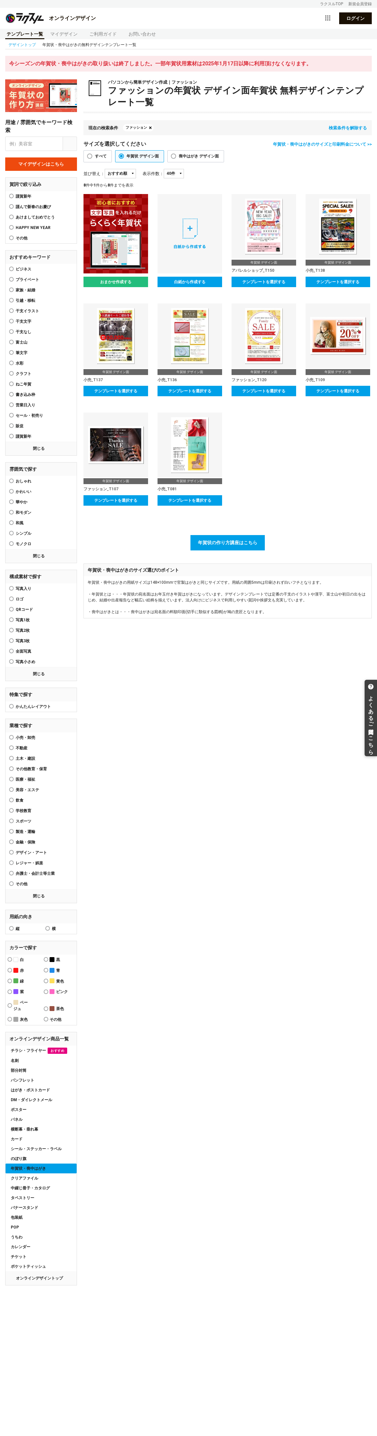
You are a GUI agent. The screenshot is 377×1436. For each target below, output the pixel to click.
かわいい (23, 491)
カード (17, 1139)
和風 (19, 523)
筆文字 (21, 353)
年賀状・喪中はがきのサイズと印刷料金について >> (322, 144)
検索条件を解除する (348, 127)
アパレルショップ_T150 (253, 270)
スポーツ (23, 821)
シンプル (23, 533)
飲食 (19, 800)
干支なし (23, 332)
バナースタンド (24, 1207)
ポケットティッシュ (28, 1266)
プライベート (27, 279)
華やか (21, 502)
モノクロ (23, 544)
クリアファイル (24, 1178)
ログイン (355, 18)
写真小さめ (25, 662)
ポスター (18, 1109)
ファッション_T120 (249, 380)
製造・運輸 (25, 831)
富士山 (21, 342)
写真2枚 (23, 630)
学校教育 (23, 810)
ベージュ (20, 1005)
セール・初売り (29, 415)
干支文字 (23, 321)
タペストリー (22, 1198)
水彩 (19, 363)
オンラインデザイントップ (39, 1278)
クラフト (23, 373)
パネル (17, 1119)
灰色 (20, 1019)
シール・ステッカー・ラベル (36, 1149)
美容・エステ (27, 790)
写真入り (23, 588)
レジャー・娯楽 (29, 863)
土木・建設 (25, 758)
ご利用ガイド (103, 34)
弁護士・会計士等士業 (35, 873)
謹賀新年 (23, 196)
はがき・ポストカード (30, 1090)
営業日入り (25, 405)
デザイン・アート (31, 852)
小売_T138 (315, 270)
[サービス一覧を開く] (328, 18)
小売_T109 (315, 380)
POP (15, 1227)
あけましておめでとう (35, 217)
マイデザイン (64, 34)
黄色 (57, 980)
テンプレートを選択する (263, 282)
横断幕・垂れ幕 (24, 1129)
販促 (19, 426)
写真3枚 (23, 641)
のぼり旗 (18, 1158)
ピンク (59, 991)
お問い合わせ (142, 34)
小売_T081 (167, 489)
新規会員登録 (360, 4)
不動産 (21, 748)
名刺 (15, 1060)
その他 (21, 884)
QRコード (24, 609)
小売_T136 (167, 380)
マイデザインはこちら (41, 164)
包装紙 (17, 1217)
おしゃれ (23, 481)
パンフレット (22, 1080)
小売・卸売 (25, 737)
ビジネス (23, 269)
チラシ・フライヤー (39, 1051)
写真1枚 (23, 620)
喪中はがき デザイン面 (199, 156)
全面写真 (23, 651)
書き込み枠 (25, 394)
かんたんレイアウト (33, 706)
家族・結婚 (25, 290)
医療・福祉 (25, 779)
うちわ (17, 1237)
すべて (101, 156)
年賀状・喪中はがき (28, 1168)
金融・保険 (25, 842)
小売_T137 (93, 380)
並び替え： (94, 173)
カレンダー (20, 1247)
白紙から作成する (189, 282)
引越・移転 (25, 300)
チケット (18, 1256)
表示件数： (153, 173)
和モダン (23, 512)
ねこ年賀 (23, 384)
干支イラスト (27, 311)
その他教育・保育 (31, 769)
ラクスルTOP (331, 4)
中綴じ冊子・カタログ (30, 1188)
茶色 (57, 1008)
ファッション (136, 127)
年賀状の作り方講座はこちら (227, 542)
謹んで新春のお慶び (33, 206)
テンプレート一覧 (25, 34)
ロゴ (19, 599)
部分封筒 (18, 1070)
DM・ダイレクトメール (31, 1100)
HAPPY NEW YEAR (33, 227)
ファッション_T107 (100, 489)
